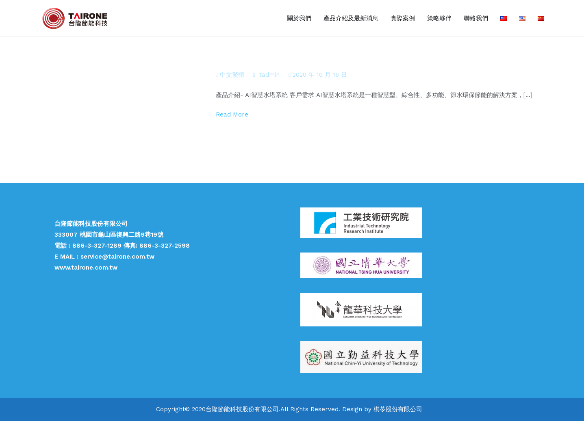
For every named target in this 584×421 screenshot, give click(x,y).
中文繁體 (232, 74)
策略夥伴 (439, 18)
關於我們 (299, 18)
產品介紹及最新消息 (350, 18)
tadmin (269, 74)
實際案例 (403, 18)
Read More (232, 114)
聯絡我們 (476, 18)
